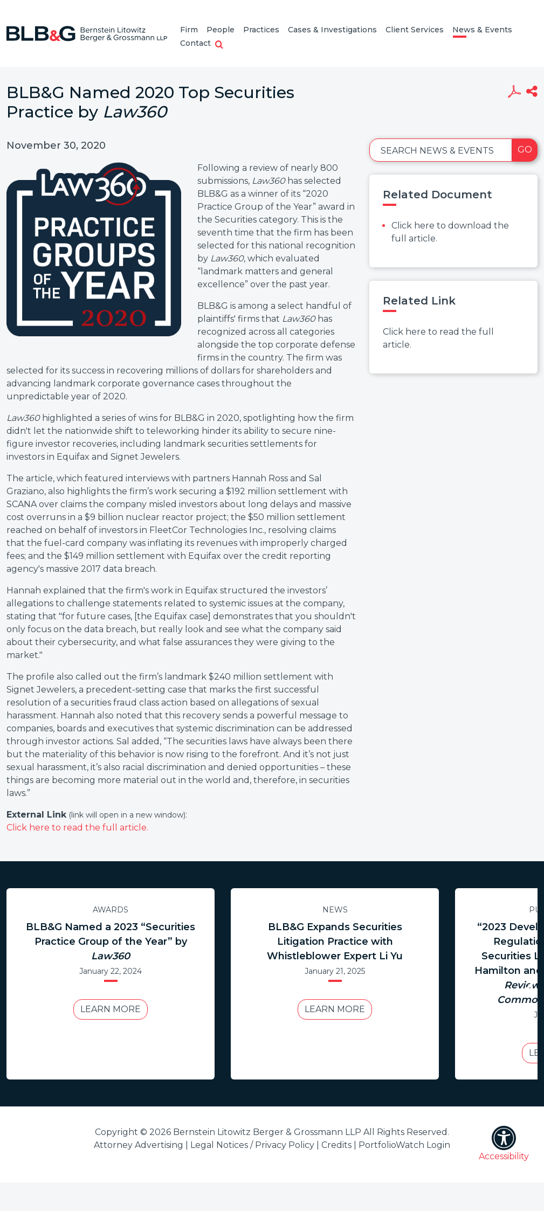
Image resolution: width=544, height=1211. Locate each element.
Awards (110, 910)
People (220, 29)
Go (525, 149)
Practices (261, 29)
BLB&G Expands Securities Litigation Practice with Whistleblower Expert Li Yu (335, 941)
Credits (336, 1145)
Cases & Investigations (332, 29)
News (335, 910)
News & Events (482, 29)
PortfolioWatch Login (404, 1145)
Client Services (414, 29)
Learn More (110, 1009)
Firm (189, 29)
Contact (195, 43)
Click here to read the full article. (77, 827)
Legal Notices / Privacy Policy (252, 1145)
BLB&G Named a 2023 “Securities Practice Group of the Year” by (110, 941)
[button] (219, 45)
